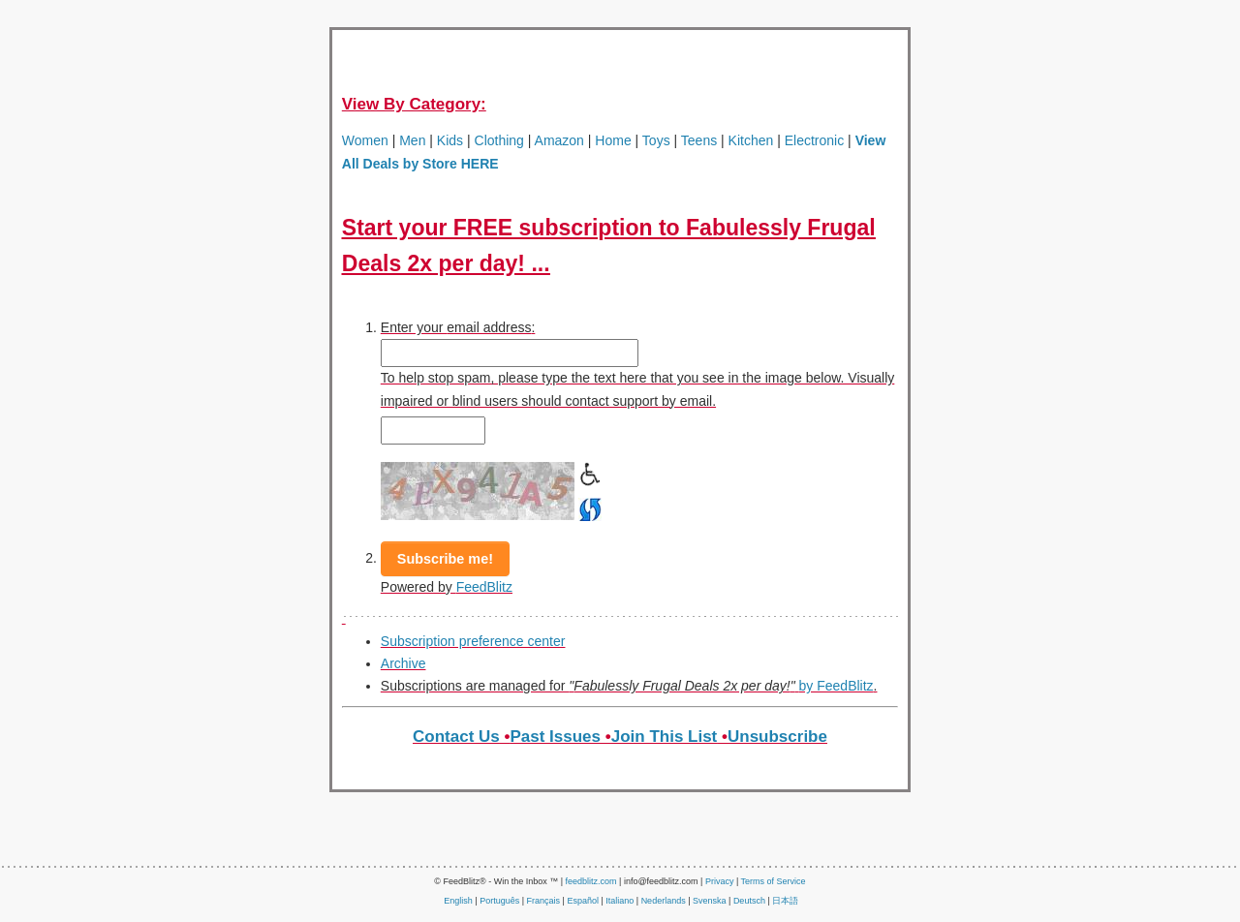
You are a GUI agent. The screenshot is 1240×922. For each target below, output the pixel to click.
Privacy (719, 881)
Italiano (619, 901)
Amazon (557, 140)
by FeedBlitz (836, 685)
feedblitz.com (591, 881)
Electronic (814, 140)
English (458, 901)
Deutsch (749, 901)
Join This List (664, 736)
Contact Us (456, 736)
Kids (450, 140)
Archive (403, 663)
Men (412, 140)
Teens (699, 140)
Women (365, 140)
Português (499, 901)
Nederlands (663, 901)
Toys (656, 140)
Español (583, 901)
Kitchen (751, 140)
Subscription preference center (473, 641)
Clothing (499, 140)
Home (613, 140)
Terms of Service (773, 881)
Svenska (710, 901)
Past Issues (555, 736)
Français (544, 901)
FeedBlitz (484, 587)
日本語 (785, 901)
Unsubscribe (777, 736)
